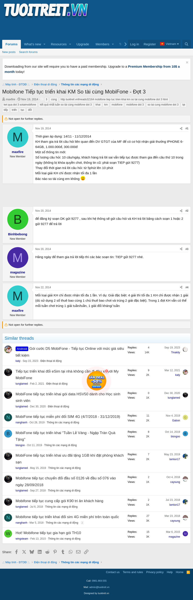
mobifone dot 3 (135, 104)
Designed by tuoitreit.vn (96, 593)
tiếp (6, 109)
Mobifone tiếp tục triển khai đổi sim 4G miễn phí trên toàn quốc (67, 517)
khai (98, 104)
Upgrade (83, 44)
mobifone (117, 104)
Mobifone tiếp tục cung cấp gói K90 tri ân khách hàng (59, 501)
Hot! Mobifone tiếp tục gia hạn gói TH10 (48, 533)
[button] (44, 44)
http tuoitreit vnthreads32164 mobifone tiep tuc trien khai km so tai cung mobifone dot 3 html (114, 99)
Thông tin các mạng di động (63, 422)
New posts (9, 52)
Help (170, 572)
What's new (32, 44)
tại (183, 104)
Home (180, 572)
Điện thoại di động (50, 360)
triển (14, 109)
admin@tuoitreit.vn (99, 587)
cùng (54, 99)
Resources (59, 44)
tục (22, 109)
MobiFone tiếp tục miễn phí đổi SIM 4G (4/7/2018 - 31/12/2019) (68, 417)
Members (102, 44)
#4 (187, 287)
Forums (11, 44)
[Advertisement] (82, 29)
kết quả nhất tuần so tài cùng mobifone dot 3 (66, 104)
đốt (30, 109)
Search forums (28, 52)
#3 (187, 249)
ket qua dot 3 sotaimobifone (20, 104)
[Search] (186, 44)
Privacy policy (155, 572)
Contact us (113, 572)
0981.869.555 (99, 580)
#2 (187, 210)
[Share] (181, 128)
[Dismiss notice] (186, 63)
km (106, 104)
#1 (187, 128)
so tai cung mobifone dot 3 (163, 104)
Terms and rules (133, 572)
